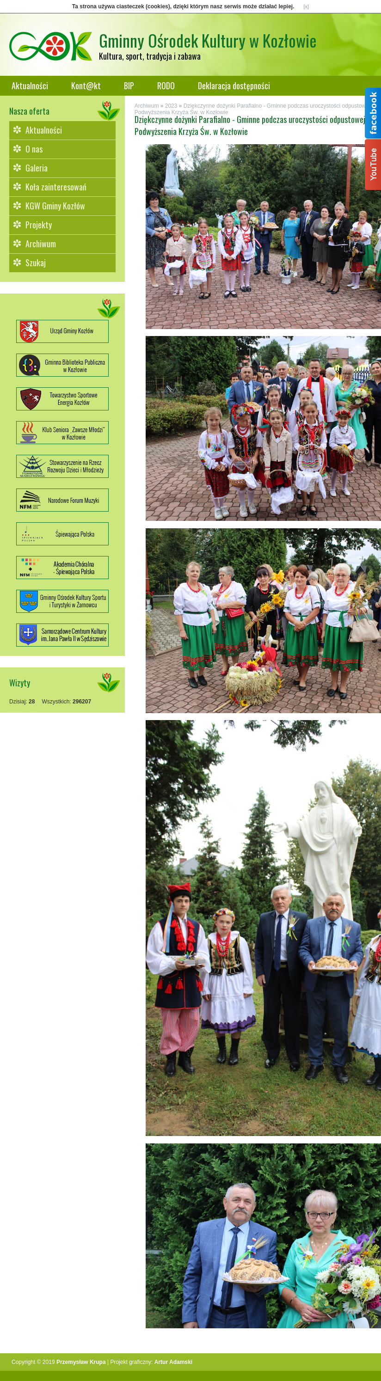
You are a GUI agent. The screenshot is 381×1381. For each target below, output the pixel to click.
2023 (171, 106)
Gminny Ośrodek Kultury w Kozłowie (208, 40)
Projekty (38, 225)
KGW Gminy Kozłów (55, 206)
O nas (34, 149)
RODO (166, 85)
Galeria (36, 168)
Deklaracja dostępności (234, 85)
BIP (129, 85)
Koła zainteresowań (55, 187)
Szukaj (35, 263)
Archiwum (40, 244)
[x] (306, 6)
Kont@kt (86, 85)
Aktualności (30, 85)
